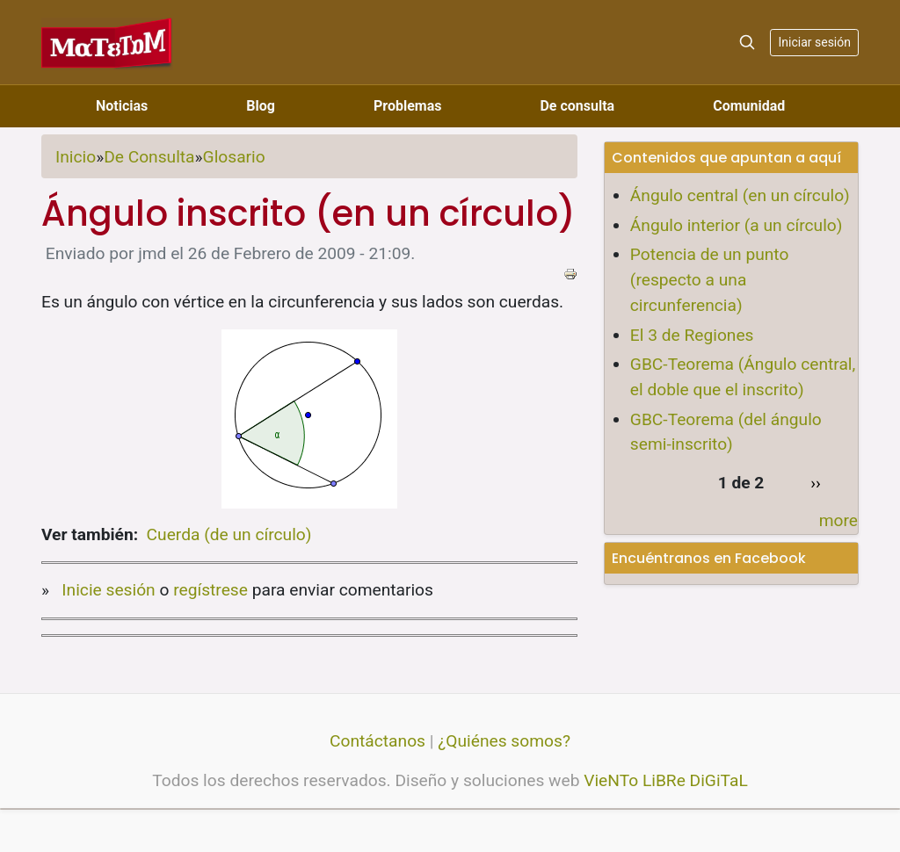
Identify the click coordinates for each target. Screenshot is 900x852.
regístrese (210, 590)
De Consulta (149, 157)
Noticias (122, 105)
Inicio (75, 157)
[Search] (747, 42)
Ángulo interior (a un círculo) (736, 225)
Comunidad (749, 105)
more (838, 520)
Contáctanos (377, 741)
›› (815, 483)
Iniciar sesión (814, 42)
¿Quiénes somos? (504, 741)
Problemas (407, 105)
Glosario (234, 157)
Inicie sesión (108, 590)
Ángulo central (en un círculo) (740, 195)
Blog (260, 105)
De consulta (577, 105)
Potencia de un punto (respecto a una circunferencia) (709, 279)
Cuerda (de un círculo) (229, 534)
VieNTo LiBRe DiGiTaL (666, 780)
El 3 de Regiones (692, 335)
